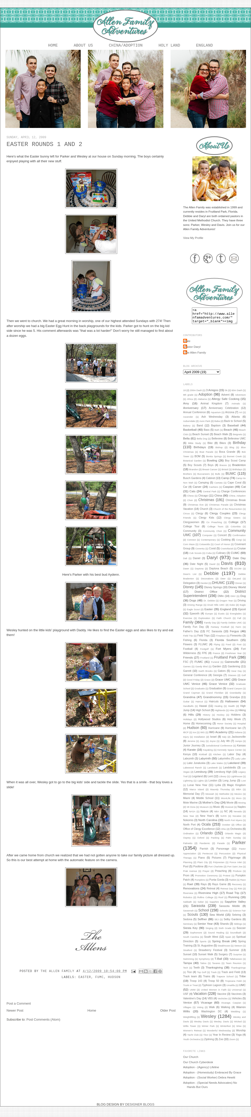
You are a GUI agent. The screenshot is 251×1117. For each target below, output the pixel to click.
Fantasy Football (220, 631)
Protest (226, 879)
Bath (216, 434)
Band (200, 429)
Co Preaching (214, 526)
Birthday (239, 447)
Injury (186, 741)
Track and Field (230, 976)
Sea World (217, 918)
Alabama (202, 403)
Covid (212, 552)
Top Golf (201, 976)
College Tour (191, 530)
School (203, 914)
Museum (204, 811)
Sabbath (187, 906)
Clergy (199, 517)
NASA (192, 815)
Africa (190, 403)
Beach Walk (221, 438)
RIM (240, 892)
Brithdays (237, 473)
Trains (206, 980)
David (212, 568)
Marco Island (197, 793)
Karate (191, 753)
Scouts (192, 918)
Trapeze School (224, 980)
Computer (207, 539)
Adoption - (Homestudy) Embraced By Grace (212, 1076)
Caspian (228, 490)
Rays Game (219, 888)
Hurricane (214, 731)
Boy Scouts (195, 468)
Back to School (233, 424)
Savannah (188, 914)
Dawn (186, 572)
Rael (190, 888)
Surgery (223, 958)
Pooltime (198, 870)
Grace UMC (222, 683)
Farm (238, 631)
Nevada (238, 815)
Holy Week (234, 723)
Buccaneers (203, 478)
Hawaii (203, 709)
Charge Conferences (233, 495)
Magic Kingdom (236, 788)
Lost (243, 784)
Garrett (187, 674)
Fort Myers (223, 652)
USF (185, 997)
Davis (227, 567)
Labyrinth (205, 762)
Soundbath (235, 936)
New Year (188, 820)
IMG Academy (218, 736)
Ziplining (209, 1043)
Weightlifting (189, 1021)
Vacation (200, 998)
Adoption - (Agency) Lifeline (201, 1071)
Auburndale (189, 425)
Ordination (188, 837)
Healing (218, 710)
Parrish (204, 852)
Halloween (232, 705)
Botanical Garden (192, 464)
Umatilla (230, 989)
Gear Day (236, 675)
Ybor (205, 1039)
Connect (191, 544)
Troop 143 (196, 984)
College (233, 526)
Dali (185, 562)
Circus (186, 517)
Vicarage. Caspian (231, 1007)
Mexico (238, 798)
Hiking (242, 714)
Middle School (204, 802)
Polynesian (218, 866)
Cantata (218, 487)
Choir (190, 504)
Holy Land (169, 46)
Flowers (187, 648)
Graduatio (200, 692)
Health (231, 710)
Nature (205, 815)
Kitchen (217, 758)
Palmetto (187, 847)
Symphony (204, 963)
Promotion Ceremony (206, 879)
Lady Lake (240, 762)
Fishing (187, 644)
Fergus (234, 635)
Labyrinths (224, 762)
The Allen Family (58, 972)
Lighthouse (236, 780)
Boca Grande (227, 455)
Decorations (207, 582)
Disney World (237, 591)
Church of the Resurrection (227, 513)
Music (216, 810)
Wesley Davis (201, 1025)
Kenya (187, 758)
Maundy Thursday (220, 793)
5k (226, 394)
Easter (84, 978)
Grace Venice (218, 687)
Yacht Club (193, 1039)
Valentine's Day (192, 1002)
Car (185, 490)
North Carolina (207, 824)
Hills (191, 718)
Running (233, 901)
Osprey (187, 842)
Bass (206, 433)
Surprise (237, 958)
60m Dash (236, 394)
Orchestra (236, 832)
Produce (237, 875)
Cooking (226, 543)
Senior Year (205, 927)
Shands (224, 927)
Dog (243, 599)
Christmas (206, 504)
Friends (188, 661)
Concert (222, 539)
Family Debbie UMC (231, 626)
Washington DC (211, 1015)
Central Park (209, 495)
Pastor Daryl (192, 350)
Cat (243, 490)
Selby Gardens (232, 923)
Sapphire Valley (235, 905)
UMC (242, 989)
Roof (220, 901)
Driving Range (195, 609)
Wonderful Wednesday (219, 1034)
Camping (203, 486)
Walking (225, 1011)
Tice (189, 976)
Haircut (199, 705)
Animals (235, 407)
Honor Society (224, 727)
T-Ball (218, 962)
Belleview (217, 442)
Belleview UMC (237, 442)
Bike (209, 446)
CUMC (235, 556)
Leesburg (200, 775)
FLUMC (203, 648)
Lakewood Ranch (192, 771)
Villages (187, 1011)
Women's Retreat (192, 1034)
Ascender (188, 421)
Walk (212, 1011)
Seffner (202, 923)
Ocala (206, 828)
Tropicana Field (233, 985)
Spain (228, 941)
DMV (233, 600)
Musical (229, 811)
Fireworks (236, 639)
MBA (238, 793)
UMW (192, 994)
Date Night (196, 567)
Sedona (187, 923)
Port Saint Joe (234, 870)
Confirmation (239, 539)
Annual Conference (194, 416)
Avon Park (204, 425)
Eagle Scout (193, 613)
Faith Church (223, 622)
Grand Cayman (191, 697)
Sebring (236, 918)
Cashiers (213, 491)
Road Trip (232, 896)
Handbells (188, 710)
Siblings (238, 928)
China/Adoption (126, 46)
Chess (190, 500)
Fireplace (221, 640)
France (216, 657)
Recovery (237, 888)
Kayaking (208, 754)
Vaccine (221, 997)
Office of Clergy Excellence (199, 832)
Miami (186, 802)
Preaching (221, 874)
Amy (186, 407)
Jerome (191, 745)
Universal (237, 994)
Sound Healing (216, 936)
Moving (242, 807)
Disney (188, 591)
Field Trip (188, 640)
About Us (83, 46)
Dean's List (189, 578)
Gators (222, 674)
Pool (185, 870)
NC (226, 815)
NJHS (223, 820)
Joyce (213, 745)
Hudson (114, 978)
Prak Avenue (190, 875)
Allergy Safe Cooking (225, 402)
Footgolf (204, 653)
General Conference (195, 679)
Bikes (222, 446)
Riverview (188, 897)
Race (243, 884)
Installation (199, 741)
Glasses (232, 679)
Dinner (238, 587)
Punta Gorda (216, 883)
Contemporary (208, 544)
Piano (201, 861)
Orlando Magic (233, 837)
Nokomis (188, 824)
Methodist (224, 798)
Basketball (190, 433)
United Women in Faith (213, 994)
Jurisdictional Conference (219, 749)
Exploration (204, 622)
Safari (201, 906)
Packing (215, 842)
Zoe (221, 1043)
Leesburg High (222, 775)
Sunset (187, 958)
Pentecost (207, 857)
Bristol (225, 473)
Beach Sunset (200, 438)
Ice (194, 736)
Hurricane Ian (233, 731)
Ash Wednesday (212, 420)
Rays (204, 888)
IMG (202, 736)
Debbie (211, 577)
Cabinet (210, 482)
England (204, 46)
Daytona (199, 572)
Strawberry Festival (210, 953)
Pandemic (205, 847)
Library (222, 780)
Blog (231, 451)
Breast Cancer (209, 473)
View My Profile (193, 238)
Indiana (238, 736)
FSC (185, 665)
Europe (209, 617)
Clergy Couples (220, 517)
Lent (210, 780)
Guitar (186, 705)
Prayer (205, 875)
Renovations (191, 892)
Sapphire (214, 906)
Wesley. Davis (221, 1025)
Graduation (215, 692)
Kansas (241, 749)
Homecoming (203, 727)
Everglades (236, 617)
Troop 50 (213, 984)
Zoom (232, 1043)
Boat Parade (206, 456)
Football (187, 652)
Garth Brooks (205, 675)
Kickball (203, 758)
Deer (222, 582)
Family (188, 626)
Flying (217, 648)
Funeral (215, 666)
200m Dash (196, 394)
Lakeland (233, 766)
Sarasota (198, 910)
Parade (221, 847)
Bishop (219, 451)
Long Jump (229, 784)
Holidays (187, 723)
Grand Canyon (234, 692)
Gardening (234, 670)
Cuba (209, 557)
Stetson (238, 949)
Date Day (239, 562)
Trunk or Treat (190, 989)
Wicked (238, 1025)
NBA (216, 815)
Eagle (243, 609)
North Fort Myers (233, 824)
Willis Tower (189, 1030)
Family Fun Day (193, 630)
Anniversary (191, 411)
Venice (187, 1006)
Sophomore (196, 936)
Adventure (240, 399)
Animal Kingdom (211, 407)
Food (228, 648)
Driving (241, 604)
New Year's (207, 819)
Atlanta (235, 420)
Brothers (187, 478)
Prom (186, 879)
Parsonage (222, 852)
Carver (197, 490)
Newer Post (15, 1011)
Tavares (216, 967)
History (206, 719)
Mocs (238, 802)
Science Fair (239, 914)
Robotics (187, 901)
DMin (221, 599)
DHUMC (218, 587)
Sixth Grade (224, 932)
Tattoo (203, 967)
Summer (234, 953)
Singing (209, 932)
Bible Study (194, 447)
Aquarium (216, 416)
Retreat (211, 892)
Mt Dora (191, 811)
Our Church (190, 1060)
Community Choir (212, 535)
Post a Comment (19, 1004)
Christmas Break (236, 504)
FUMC (99, 978)
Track (214, 976)
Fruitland (204, 662)
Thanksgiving (214, 971)
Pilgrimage (234, 861)
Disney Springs (213, 591)
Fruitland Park (225, 661)
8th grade (188, 399)
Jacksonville (238, 740)
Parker (239, 846)
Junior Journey (192, 749)
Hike (231, 714)
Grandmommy (212, 701)
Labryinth (188, 762)
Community (189, 534)
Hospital (241, 727)
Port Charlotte (215, 870)
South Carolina (191, 941)
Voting (200, 1011)
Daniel (196, 562)
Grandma (189, 701)
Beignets (237, 438)
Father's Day (191, 635)
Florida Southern (226, 644)
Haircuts (214, 705)
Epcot (242, 613)
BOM (197, 460)
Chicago (203, 499)
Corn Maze (189, 548)
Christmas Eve (195, 509)
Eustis (221, 617)
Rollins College (205, 901)
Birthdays (200, 451)
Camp (225, 482)
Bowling (212, 464)
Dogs (192, 604)
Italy (224, 741)
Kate (187, 345)
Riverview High (208, 896)
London (212, 784)
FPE (204, 657)
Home (53, 46)
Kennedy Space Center (229, 754)
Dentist (204, 587)
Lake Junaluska (196, 766)
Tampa (187, 967)
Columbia (235, 530)
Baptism (216, 429)
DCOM (237, 572)
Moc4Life (225, 802)
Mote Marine (190, 806)
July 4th (225, 744)
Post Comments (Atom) (43, 1020)
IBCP (186, 736)
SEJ (216, 923)
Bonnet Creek (234, 460)
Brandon (193, 473)
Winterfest (225, 1030)
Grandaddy (235, 697)
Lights (200, 784)
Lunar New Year (197, 788)
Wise (238, 1030)
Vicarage (206, 1006)
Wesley (208, 1020)
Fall (239, 622)
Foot (239, 648)
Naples (241, 810)
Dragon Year (226, 604)
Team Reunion (233, 967)
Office (238, 829)
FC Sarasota (214, 635)
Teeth (196, 971)
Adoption (205, 398)
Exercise (187, 622)
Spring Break (221, 945)
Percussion (225, 857)
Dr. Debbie (209, 604)
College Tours (215, 530)
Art (240, 416)
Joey (202, 745)
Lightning (188, 784)
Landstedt (212, 771)
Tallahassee (235, 963)
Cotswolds (204, 548)
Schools (224, 914)
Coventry (200, 552)
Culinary (221, 556)
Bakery (186, 429)
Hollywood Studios (209, 723)
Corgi (239, 544)
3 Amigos (212, 394)
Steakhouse (224, 949)
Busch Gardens (192, 482)
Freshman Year (233, 657)
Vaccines (236, 997)
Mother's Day (211, 806)
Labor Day (234, 758)
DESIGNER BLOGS (139, 1108)
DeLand (236, 582)
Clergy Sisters (232, 522)
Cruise (241, 552)
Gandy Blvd (201, 670)
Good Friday (193, 684)
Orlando (206, 837)
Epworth (194, 617)
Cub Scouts (195, 557)
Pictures (216, 861)
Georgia (217, 679)
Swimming (188, 963)
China (218, 499)
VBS (210, 1002)
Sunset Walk (205, 958)
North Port (189, 828)
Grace (207, 684)
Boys (210, 468)
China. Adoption (237, 500)
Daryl (212, 561)
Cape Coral (234, 486)
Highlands (220, 714)
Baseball (233, 429)
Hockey (220, 719)
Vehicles (237, 1002)
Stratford (187, 954)
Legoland (197, 780)
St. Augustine (205, 949)
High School (203, 714)
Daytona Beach (218, 572)
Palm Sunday (233, 842)
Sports (203, 945)
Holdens (236, 718)
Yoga (239, 1038)
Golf (243, 679)
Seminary (188, 928)
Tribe (242, 980)
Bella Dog (202, 442)
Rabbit (232, 884)
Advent (225, 398)
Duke (232, 609)
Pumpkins (200, 884)
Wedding (235, 1015)
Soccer (241, 931)
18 (184, 394)
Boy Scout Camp (235, 464)
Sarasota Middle (229, 909)
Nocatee (237, 820)
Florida (203, 644)
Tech (185, 972)
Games (187, 670)
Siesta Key (190, 931)
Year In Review (222, 1038)
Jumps (238, 745)
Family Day (210, 626)
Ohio (223, 833)
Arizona (229, 416)
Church (204, 512)
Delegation (189, 586)
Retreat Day (226, 892)
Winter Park (208, 1030)
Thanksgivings (238, 972)
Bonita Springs (214, 460)
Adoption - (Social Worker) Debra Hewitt (209, 1081)
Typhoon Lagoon (211, 989)
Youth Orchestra (191, 1043)
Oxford (200, 842)
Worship (241, 1034)
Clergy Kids (206, 521)
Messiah (209, 798)
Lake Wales (217, 767)
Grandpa (234, 701)
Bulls (217, 478)
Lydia (218, 788)
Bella (186, 442)
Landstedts (229, 771)
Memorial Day (191, 797)
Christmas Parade (218, 509)
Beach (228, 433)
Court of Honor (222, 548)
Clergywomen (191, 526)
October (226, 829)
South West (211, 940)
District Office (206, 595)
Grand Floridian (214, 697)
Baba (217, 425)
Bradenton (239, 468)
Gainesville (232, 665)
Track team (190, 980)
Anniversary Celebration (224, 411)
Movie (229, 806)
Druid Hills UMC (216, 609)
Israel (213, 740)
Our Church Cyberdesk (198, 1066)
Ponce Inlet (235, 866)
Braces (223, 469)
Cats (192, 495)
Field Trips (203, 639)
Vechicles (222, 1002)
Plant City (202, 866)
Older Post (168, 1011)
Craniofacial (227, 552)
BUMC (230, 477)
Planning (187, 866)
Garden (216, 670)
